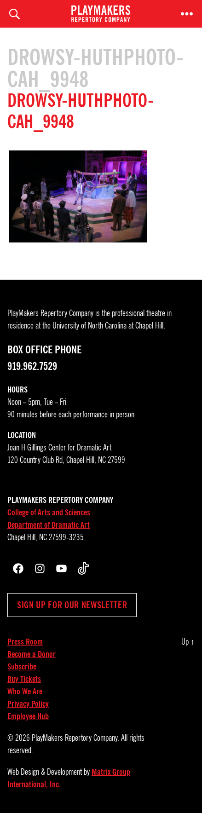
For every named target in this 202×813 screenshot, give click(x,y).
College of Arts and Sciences (48, 512)
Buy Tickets (24, 679)
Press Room (25, 641)
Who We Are (24, 691)
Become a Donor (31, 654)
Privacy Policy (28, 703)
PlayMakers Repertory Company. (75, 738)
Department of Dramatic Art (48, 524)
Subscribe (21, 666)
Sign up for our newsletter (72, 605)
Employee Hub (28, 716)
